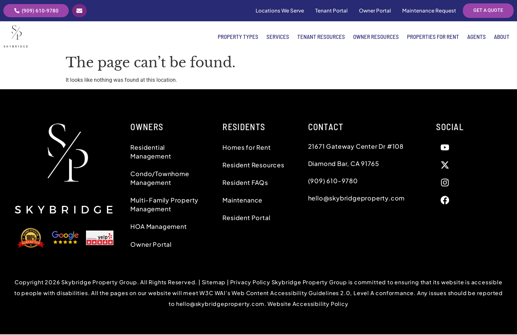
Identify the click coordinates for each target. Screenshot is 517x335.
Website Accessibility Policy (307, 304)
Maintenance (242, 201)
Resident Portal (246, 218)
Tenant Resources (321, 37)
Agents (476, 37)
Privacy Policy (251, 282)
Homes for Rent (246, 147)
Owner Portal (151, 244)
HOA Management (158, 227)
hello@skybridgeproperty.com (220, 304)
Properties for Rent (433, 37)
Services (277, 37)
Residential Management (150, 152)
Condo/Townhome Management (159, 178)
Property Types (238, 37)
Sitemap (214, 282)
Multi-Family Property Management (164, 205)
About (502, 37)
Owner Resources (376, 37)
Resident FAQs (245, 183)
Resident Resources (253, 165)
